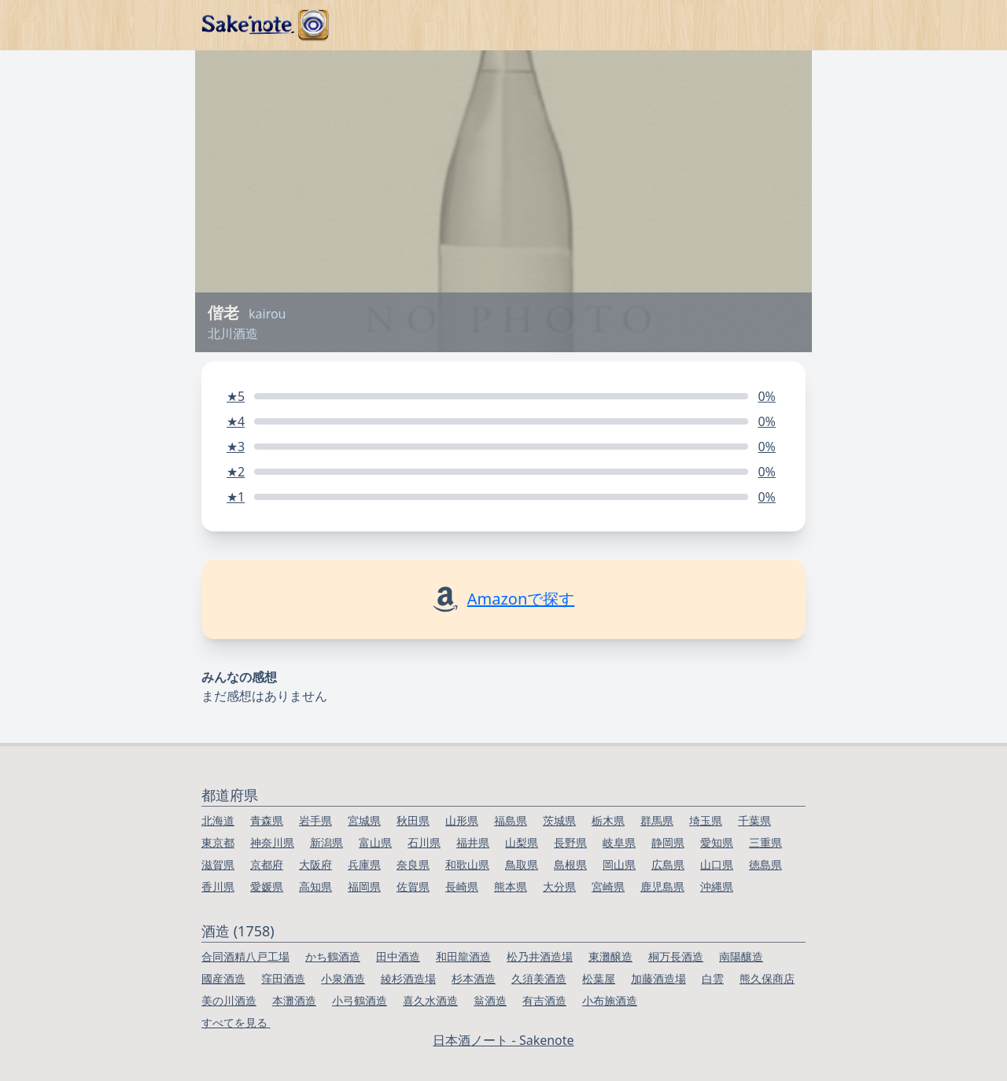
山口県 (716, 864)
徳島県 (765, 864)
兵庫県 (364, 864)
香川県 (217, 886)
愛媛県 (266, 886)
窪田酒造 (283, 978)
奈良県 (413, 864)
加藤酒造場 (658, 978)
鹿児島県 (662, 886)
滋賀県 (217, 864)
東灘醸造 (610, 956)
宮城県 (364, 820)
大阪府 (315, 864)
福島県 (510, 820)
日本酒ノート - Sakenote (503, 1040)
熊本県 (510, 886)
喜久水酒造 (430, 1000)
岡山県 (619, 864)
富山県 (375, 842)
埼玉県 (705, 820)
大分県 (559, 886)
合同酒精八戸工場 (245, 956)
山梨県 (521, 842)
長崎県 (461, 886)
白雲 (713, 978)
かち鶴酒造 (332, 956)
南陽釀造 (741, 956)
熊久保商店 (767, 978)
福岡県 (364, 886)
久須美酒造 (538, 978)
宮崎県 (608, 886)
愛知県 (716, 842)
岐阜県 (619, 842)
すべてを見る (236, 1022)
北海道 (217, 820)
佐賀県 (413, 886)
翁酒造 (490, 1000)
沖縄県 (716, 886)
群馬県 (656, 820)
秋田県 (413, 820)
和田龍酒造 (463, 956)
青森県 (266, 820)
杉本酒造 (474, 978)
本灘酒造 (294, 1000)
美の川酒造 (228, 1000)
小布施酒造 (609, 1000)
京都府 (266, 864)
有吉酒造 (544, 1000)
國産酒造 (223, 978)
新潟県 (326, 842)
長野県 (570, 842)
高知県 (315, 886)
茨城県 (559, 820)
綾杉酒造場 (408, 978)
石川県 (424, 842)
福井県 (472, 842)
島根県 (570, 864)
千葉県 (754, 820)
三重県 (765, 842)
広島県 (667, 864)
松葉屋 (598, 978)
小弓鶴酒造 (359, 1000)
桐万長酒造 (675, 956)
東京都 (217, 842)
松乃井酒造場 (540, 956)
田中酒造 (398, 956)
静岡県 (667, 842)
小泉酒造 (343, 978)
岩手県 (315, 820)
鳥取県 (521, 864)
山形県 (461, 820)
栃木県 (608, 820)
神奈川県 (272, 842)
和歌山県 (467, 864)
